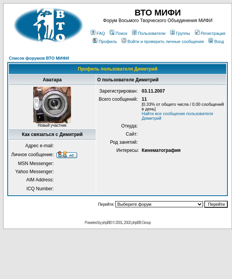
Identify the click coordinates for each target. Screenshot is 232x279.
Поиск (118, 33)
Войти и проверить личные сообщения (163, 41)
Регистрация (210, 33)
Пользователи (149, 33)
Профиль (105, 41)
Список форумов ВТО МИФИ (39, 58)
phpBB (107, 222)
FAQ (98, 33)
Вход (216, 41)
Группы (180, 33)
